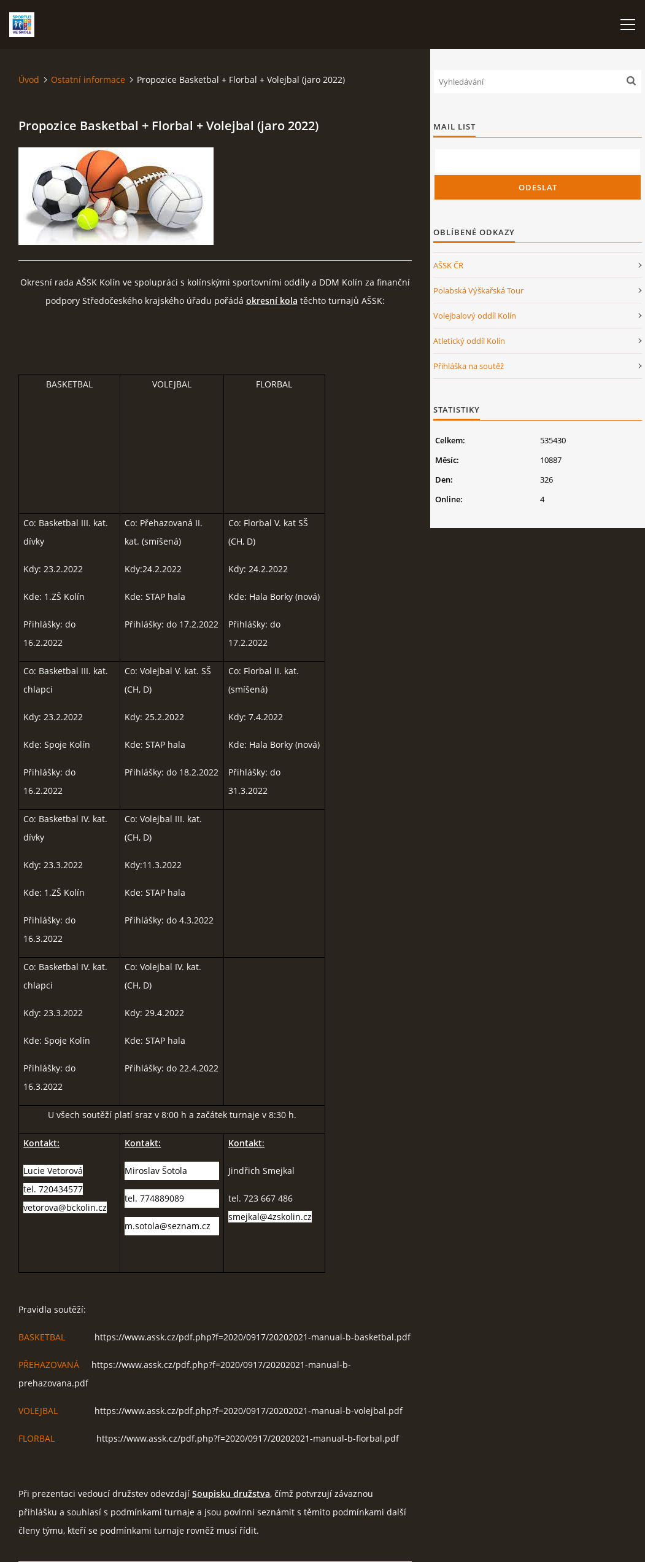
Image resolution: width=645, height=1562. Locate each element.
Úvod (28, 79)
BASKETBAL (41, 1337)
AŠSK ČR (448, 265)
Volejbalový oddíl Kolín (474, 315)
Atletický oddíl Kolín (469, 340)
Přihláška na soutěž (468, 365)
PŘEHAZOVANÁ (48, 1364)
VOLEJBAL (38, 1410)
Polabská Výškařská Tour (478, 290)
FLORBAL (36, 1438)
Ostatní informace (88, 79)
